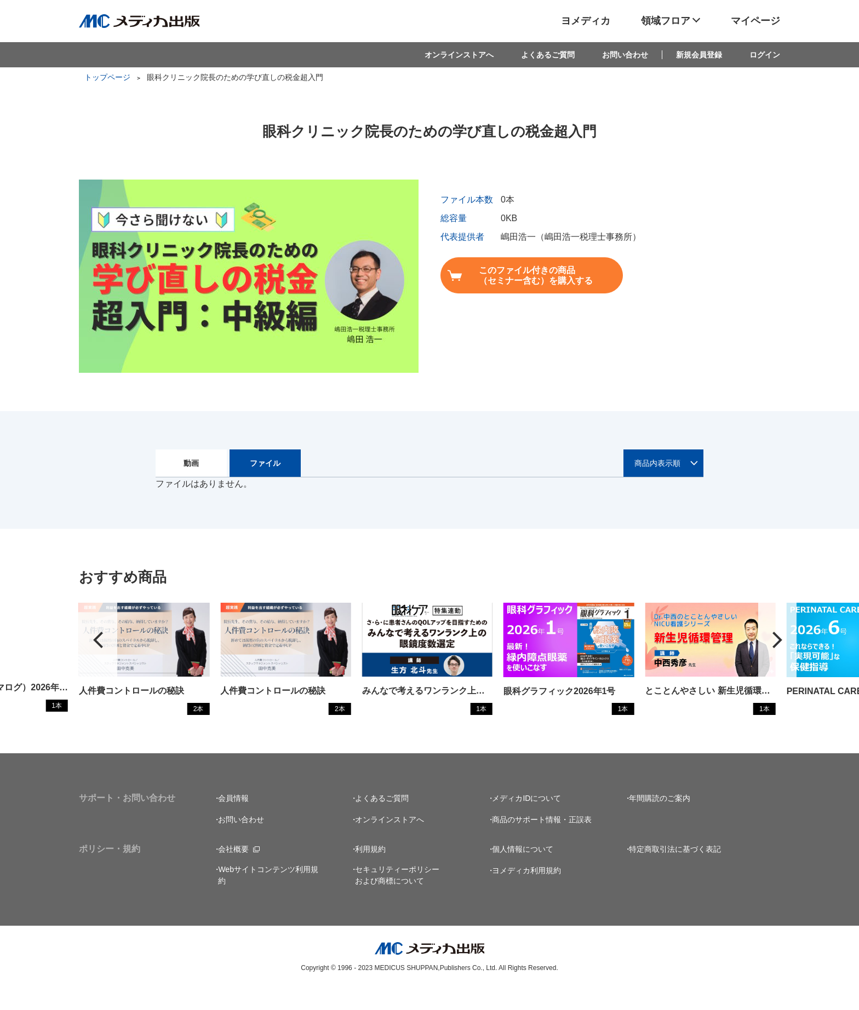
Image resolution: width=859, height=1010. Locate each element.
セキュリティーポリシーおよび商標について (397, 896)
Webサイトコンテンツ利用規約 (268, 896)
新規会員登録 (699, 54)
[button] (777, 651)
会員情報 (233, 819)
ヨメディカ (585, 20)
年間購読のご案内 (659, 819)
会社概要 (233, 870)
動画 (191, 463)
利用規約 (370, 870)
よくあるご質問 (548, 54)
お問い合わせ (625, 54)
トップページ (107, 77)
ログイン (764, 54)
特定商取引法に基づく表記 (675, 870)
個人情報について (522, 870)
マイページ (755, 20)
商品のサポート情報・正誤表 (542, 840)
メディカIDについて (526, 819)
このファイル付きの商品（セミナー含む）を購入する (526, 275)
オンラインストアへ (459, 54)
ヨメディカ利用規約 (526, 891)
